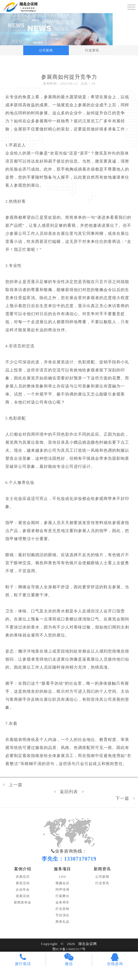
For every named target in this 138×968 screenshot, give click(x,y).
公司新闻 (46, 50)
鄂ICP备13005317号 (69, 949)
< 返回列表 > (69, 791)
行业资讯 (92, 50)
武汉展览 (86, 121)
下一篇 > (125, 798)
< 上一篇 (12, 784)
